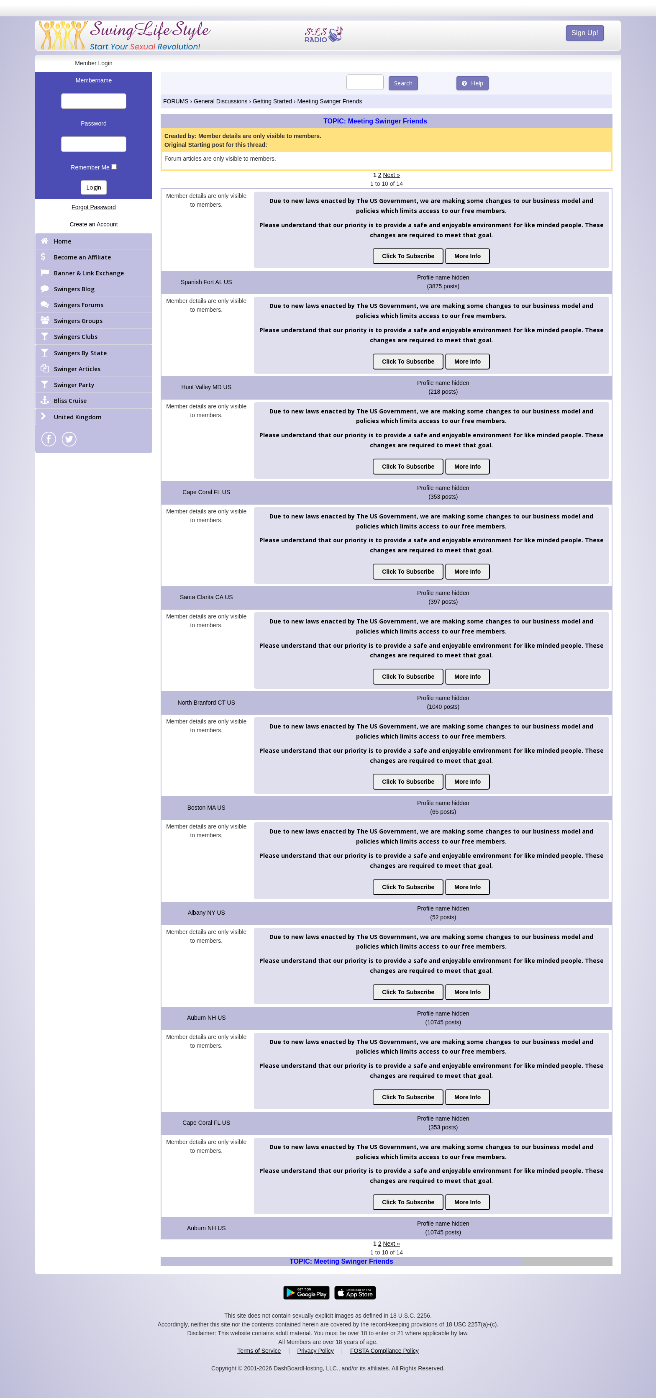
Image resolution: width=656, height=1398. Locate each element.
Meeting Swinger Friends (329, 101)
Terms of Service (259, 1350)
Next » (391, 175)
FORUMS (176, 101)
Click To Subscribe (408, 256)
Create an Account (93, 224)
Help (472, 83)
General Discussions (220, 101)
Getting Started (272, 101)
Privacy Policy (315, 1350)
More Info (467, 256)
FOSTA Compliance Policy (384, 1350)
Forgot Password (94, 207)
